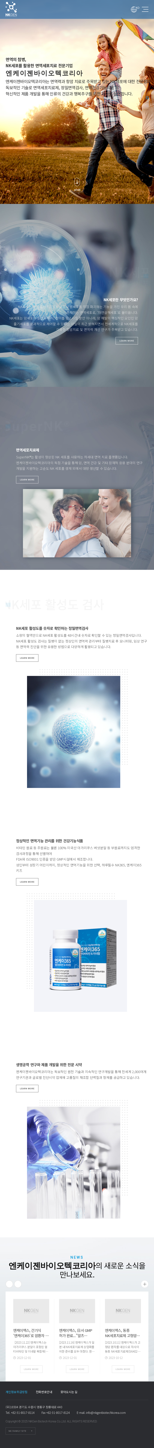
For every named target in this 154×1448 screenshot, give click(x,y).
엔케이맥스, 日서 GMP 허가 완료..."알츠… (75, 1333)
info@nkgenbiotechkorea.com (105, 1412)
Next (18, 1284)
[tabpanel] (77, 102)
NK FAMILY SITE (17, 1431)
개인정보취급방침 (17, 1392)
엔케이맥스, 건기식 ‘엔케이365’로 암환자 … (31, 1333)
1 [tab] (147, 98)
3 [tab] (147, 106)
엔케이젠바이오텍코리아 (16, 9)
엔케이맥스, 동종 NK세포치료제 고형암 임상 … (120, 1335)
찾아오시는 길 (69, 1392)
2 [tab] (147, 102)
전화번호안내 (44, 1392)
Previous (9, 1284)
